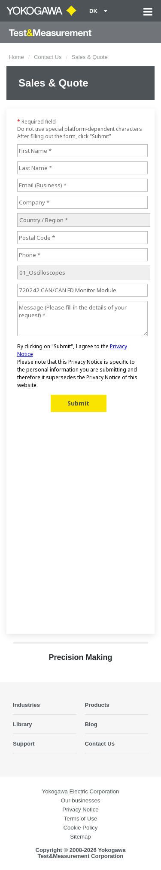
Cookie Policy (81, 827)
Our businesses (80, 800)
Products (97, 705)
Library (22, 724)
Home (16, 57)
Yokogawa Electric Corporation (80, 791)
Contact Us (47, 57)
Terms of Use (80, 818)
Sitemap (80, 836)
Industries (26, 705)
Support (24, 743)
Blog (91, 724)
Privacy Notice (80, 809)
